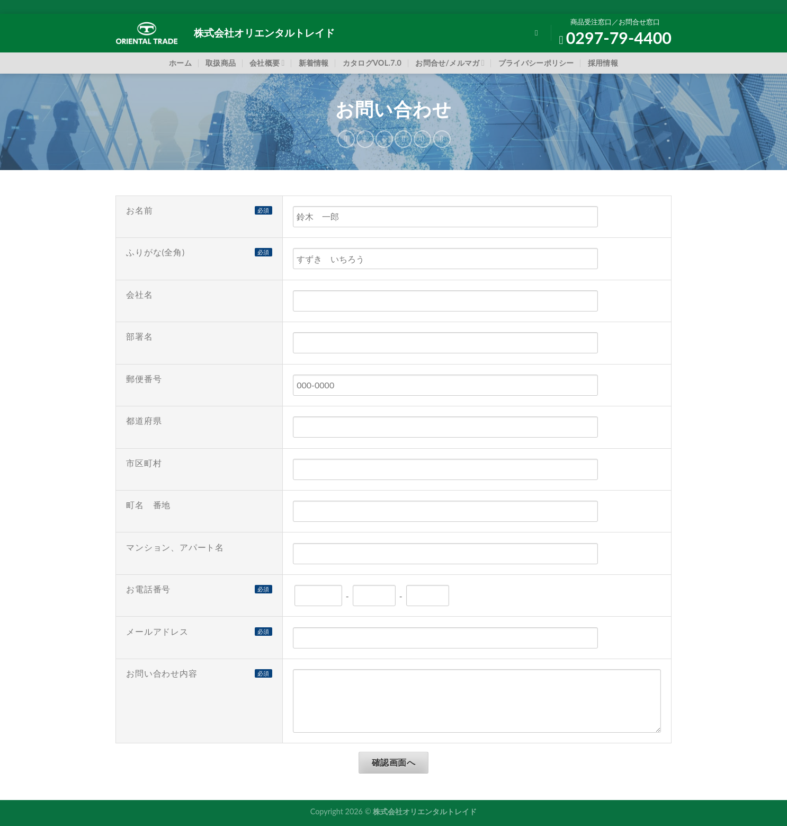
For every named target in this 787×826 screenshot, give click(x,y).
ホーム (180, 62)
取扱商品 (220, 62)
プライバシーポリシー (536, 62)
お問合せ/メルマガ (450, 63)
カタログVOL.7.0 (372, 62)
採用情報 (603, 62)
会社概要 (266, 63)
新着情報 (314, 62)
